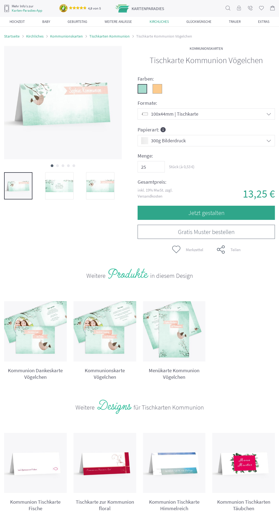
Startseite (12, 36)
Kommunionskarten (66, 36)
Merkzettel (187, 249)
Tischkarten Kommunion (109, 36)
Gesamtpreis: (152, 181)
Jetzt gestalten (206, 213)
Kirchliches (35, 36)
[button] (52, 165)
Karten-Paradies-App (27, 10)
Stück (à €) (182, 166)
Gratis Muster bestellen (206, 232)
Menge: (145, 155)
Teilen (229, 249)
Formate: (147, 103)
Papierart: (152, 129)
